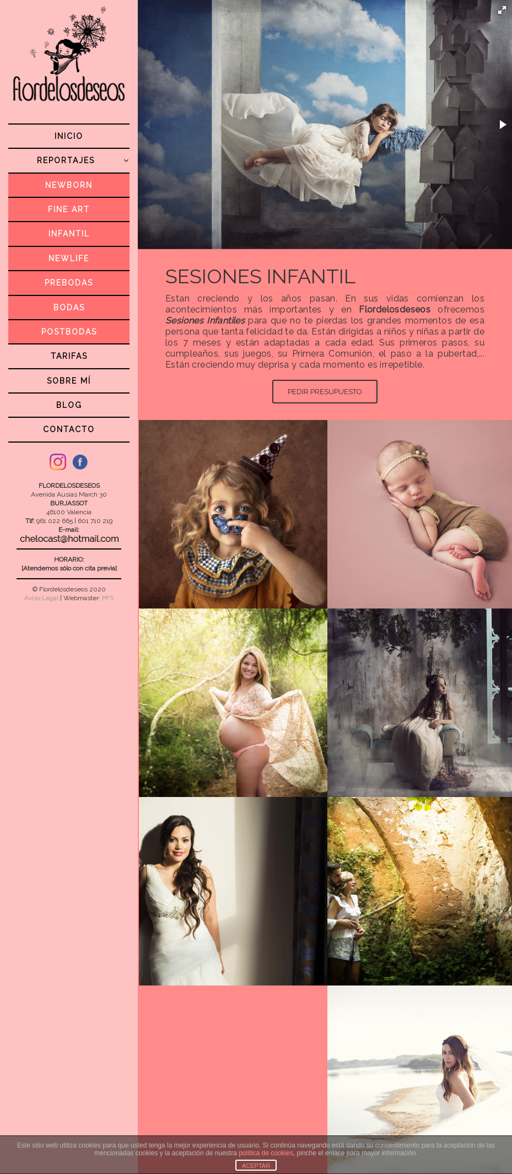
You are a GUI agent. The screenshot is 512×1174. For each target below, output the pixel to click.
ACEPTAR (256, 1165)
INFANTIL (69, 233)
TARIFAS (69, 356)
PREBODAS (69, 282)
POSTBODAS (69, 331)
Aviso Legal (41, 598)
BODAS (69, 307)
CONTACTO (69, 429)
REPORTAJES (83, 160)
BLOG (69, 405)
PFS (108, 598)
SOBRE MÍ (69, 380)
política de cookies (266, 1153)
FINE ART (69, 209)
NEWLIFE (68, 258)
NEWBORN (69, 185)
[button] (502, 10)
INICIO (69, 136)
